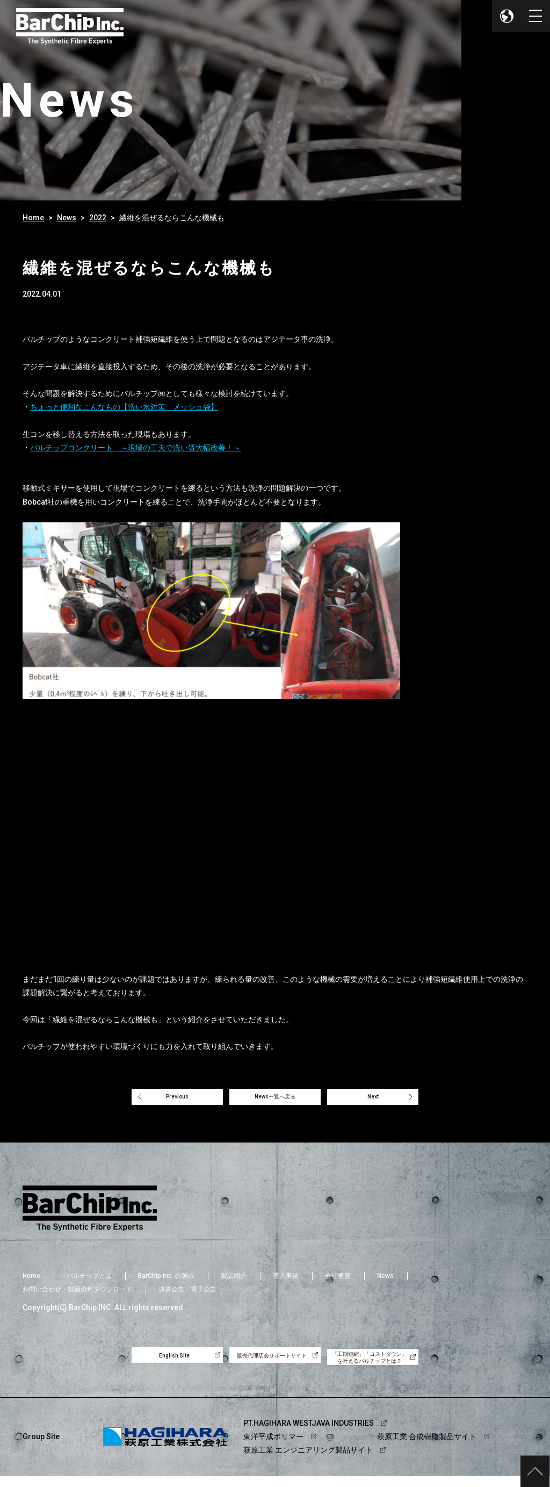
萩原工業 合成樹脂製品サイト (426, 1447)
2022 (97, 217)
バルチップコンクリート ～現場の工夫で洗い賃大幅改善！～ (135, 447)
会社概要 (338, 1282)
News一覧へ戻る (275, 1099)
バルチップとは (89, 1282)
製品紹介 (234, 1282)
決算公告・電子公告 (187, 1295)
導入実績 (286, 1282)
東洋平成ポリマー (273, 1447)
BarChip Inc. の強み (166, 1282)
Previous (161, 1099)
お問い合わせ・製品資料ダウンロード (77, 1295)
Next (389, 1099)
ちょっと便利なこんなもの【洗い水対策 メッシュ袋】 (124, 407)
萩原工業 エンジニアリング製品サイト (308, 1461)
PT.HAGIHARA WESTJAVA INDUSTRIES (308, 1433)
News (66, 217)
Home (33, 217)
